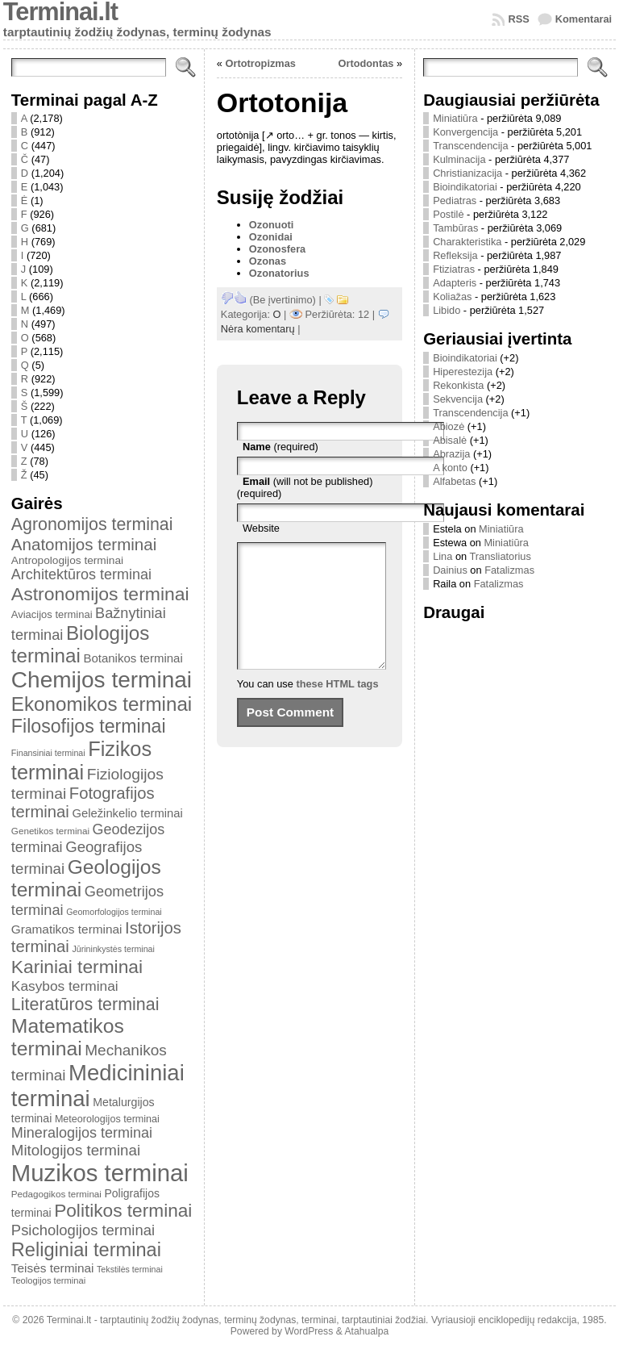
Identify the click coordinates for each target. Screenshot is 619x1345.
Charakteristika (467, 242)
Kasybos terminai (64, 986)
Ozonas (267, 261)
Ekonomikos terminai (101, 704)
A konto (450, 468)
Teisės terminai (52, 1268)
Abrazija (451, 454)
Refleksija (455, 255)
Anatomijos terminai (83, 544)
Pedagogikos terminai (56, 1193)
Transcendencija (470, 146)
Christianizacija (467, 173)
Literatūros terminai (85, 1004)
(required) (280, 447)
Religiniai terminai (86, 1249)
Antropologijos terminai (67, 560)
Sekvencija (458, 399)
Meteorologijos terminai (107, 1119)
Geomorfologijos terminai (113, 912)
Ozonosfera (277, 249)
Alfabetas (454, 481)
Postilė (448, 214)
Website (261, 528)
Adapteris (454, 283)
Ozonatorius (279, 273)
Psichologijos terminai (83, 1230)
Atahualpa (366, 1331)
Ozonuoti (271, 225)
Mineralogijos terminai (81, 1133)
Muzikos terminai (100, 1172)
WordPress (309, 1331)
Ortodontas (365, 63)
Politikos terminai (123, 1210)
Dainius (450, 570)
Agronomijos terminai (92, 524)
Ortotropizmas (261, 63)
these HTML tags (337, 708)
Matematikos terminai (67, 1037)
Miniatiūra (455, 118)
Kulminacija (459, 159)
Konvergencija (465, 132)
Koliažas (452, 296)
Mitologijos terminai (75, 1150)
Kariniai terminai (77, 966)
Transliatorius (499, 556)
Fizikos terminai (81, 760)
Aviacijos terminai (52, 614)
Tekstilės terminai (130, 1269)
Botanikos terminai (132, 658)
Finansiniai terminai (48, 753)
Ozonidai (271, 237)
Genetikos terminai (50, 830)
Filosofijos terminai (88, 726)
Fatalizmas (509, 570)
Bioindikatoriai (465, 187)
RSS (518, 19)
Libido (446, 310)
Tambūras (455, 228)
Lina (442, 556)
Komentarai (583, 19)
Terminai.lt (69, 1320)
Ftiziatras (454, 269)
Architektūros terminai (81, 574)
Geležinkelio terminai (127, 813)
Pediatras (454, 200)
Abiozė (448, 426)
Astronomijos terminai (100, 593)
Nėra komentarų (258, 329)
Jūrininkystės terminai (113, 949)
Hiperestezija (462, 371)
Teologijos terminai (48, 1280)
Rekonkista (458, 385)
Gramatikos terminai (67, 929)
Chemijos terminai (101, 679)
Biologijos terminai (80, 644)
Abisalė (450, 440)
